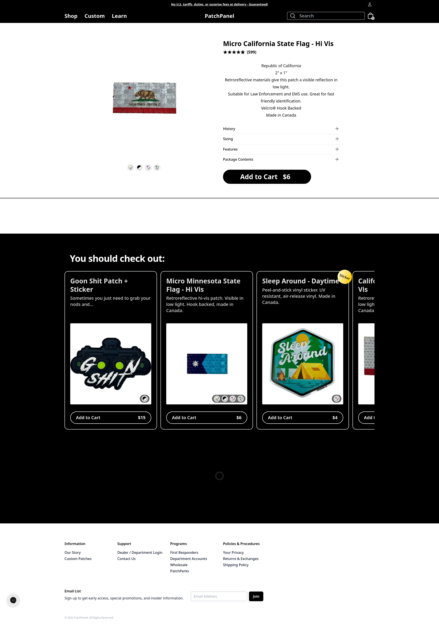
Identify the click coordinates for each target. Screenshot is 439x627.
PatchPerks (179, 571)
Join (256, 596)
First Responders (184, 552)
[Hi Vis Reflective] (130, 167)
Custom (95, 15)
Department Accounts (188, 558)
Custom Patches (78, 558)
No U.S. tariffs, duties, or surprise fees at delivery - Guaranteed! (219, 4)
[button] (143, 99)
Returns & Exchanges (240, 558)
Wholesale (179, 564)
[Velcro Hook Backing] (139, 167)
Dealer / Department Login (139, 552)
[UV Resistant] (148, 167)
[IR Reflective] (156, 167)
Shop (71, 17)
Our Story (73, 552)
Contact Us (126, 558)
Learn (119, 17)
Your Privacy (233, 552)
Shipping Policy (236, 564)
